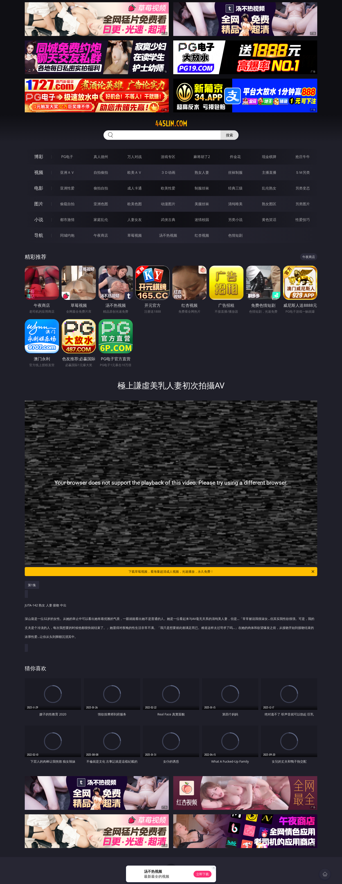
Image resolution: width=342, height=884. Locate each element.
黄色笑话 (269, 219)
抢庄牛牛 (302, 156)
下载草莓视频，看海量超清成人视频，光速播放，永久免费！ (221, 571)
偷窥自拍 (67, 203)
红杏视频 (202, 235)
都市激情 (67, 219)
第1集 (32, 585)
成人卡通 (134, 188)
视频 (38, 172)
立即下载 (202, 874)
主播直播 (269, 172)
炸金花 (235, 156)
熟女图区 (269, 203)
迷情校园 (202, 219)
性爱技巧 (302, 219)
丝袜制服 (235, 172)
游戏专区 (168, 156)
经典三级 (235, 188)
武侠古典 (168, 219)
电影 (38, 188)
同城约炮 (67, 235)
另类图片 (302, 203)
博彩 (38, 157)
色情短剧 (235, 235)
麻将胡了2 (202, 156)
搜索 (229, 135)
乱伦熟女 (269, 188)
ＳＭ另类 (302, 172)
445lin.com (171, 123)
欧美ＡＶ (134, 172)
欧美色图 (134, 203)
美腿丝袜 (202, 203)
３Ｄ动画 (168, 172)
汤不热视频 (168, 235)
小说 (38, 219)
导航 (38, 235)
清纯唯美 (235, 203)
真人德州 (101, 156)
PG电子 (67, 156)
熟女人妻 (202, 172)
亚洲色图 (101, 203)
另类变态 (302, 188)
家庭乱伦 (101, 219)
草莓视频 (134, 235)
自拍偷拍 (101, 172)
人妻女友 (134, 219)
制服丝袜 (202, 188)
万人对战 (134, 156)
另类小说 (235, 219)
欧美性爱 (168, 188)
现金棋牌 (269, 156)
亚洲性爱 (67, 188)
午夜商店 (101, 235)
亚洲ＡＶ (67, 172)
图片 (38, 204)
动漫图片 (168, 203)
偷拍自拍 (101, 188)
